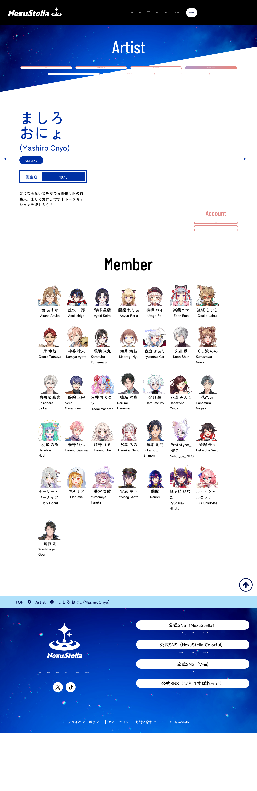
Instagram (198, 746)
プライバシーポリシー (85, 779)
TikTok (215, 670)
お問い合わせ (145, 779)
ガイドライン (119, 779)
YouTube (166, 670)
